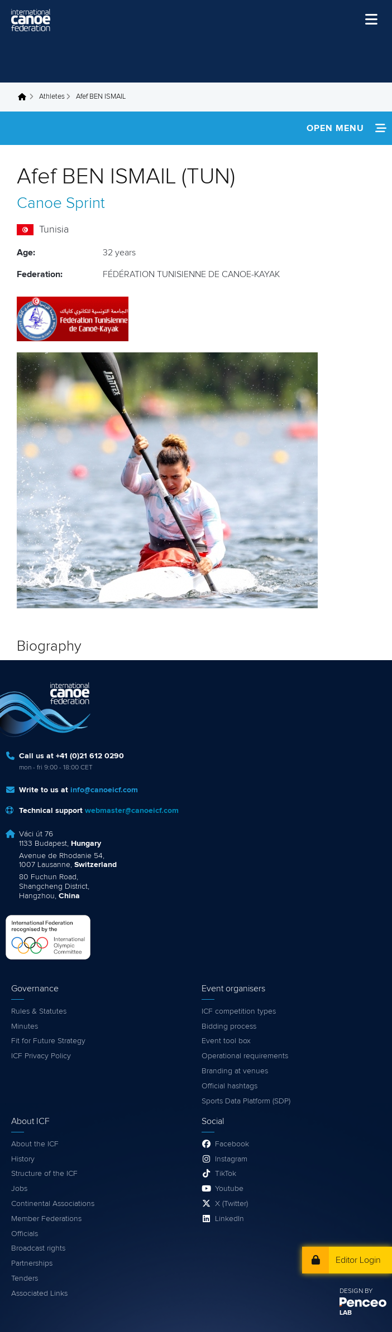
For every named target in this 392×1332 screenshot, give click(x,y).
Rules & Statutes (38, 1011)
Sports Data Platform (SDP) (246, 1101)
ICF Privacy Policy (41, 1056)
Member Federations (46, 1219)
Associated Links (39, 1293)
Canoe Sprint (61, 203)
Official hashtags (229, 1086)
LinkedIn (229, 1219)
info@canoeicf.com (104, 790)
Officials (24, 1234)
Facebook (232, 1144)
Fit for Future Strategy (48, 1041)
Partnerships (31, 1263)
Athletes (52, 96)
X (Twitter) (231, 1204)
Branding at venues (235, 1071)
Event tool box (226, 1041)
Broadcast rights (38, 1248)
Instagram (231, 1159)
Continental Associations (52, 1204)
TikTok (225, 1174)
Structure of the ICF (44, 1174)
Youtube (229, 1189)
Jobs (19, 1189)
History (23, 1159)
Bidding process (229, 1026)
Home (25, 97)
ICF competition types (239, 1011)
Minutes (24, 1026)
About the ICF (35, 1144)
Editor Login (358, 1260)
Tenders (24, 1278)
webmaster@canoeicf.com (132, 811)
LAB (346, 1313)
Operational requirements (245, 1056)
